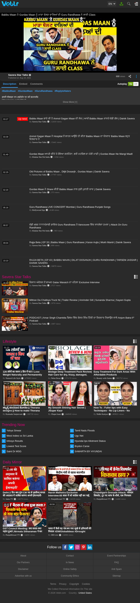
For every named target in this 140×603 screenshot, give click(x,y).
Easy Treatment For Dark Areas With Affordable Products (114, 373)
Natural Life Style (13, 378)
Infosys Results (15, 441)
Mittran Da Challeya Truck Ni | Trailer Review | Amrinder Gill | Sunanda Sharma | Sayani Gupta (80, 300)
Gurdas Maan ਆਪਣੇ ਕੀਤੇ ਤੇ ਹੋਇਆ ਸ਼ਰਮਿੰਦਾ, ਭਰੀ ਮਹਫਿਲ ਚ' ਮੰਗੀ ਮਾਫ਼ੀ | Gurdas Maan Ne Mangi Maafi (81, 153)
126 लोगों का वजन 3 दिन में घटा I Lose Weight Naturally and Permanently (22, 373)
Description (9, 83)
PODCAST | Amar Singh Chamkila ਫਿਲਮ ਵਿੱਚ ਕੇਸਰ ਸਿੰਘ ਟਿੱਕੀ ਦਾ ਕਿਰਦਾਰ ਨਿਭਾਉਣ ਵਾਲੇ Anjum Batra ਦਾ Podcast (81, 319)
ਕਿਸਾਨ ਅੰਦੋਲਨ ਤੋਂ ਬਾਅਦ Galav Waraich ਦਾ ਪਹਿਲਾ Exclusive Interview (64, 282)
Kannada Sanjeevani (14, 414)
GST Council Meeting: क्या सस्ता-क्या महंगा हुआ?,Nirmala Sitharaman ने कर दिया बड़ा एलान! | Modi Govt (22, 531)
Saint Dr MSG (14, 451)
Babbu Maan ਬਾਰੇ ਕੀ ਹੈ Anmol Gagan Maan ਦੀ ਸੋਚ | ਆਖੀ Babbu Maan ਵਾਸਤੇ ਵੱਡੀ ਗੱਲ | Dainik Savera (82, 118)
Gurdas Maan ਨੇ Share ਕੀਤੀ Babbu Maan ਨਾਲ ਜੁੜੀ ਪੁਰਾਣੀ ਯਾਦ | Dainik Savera (70, 189)
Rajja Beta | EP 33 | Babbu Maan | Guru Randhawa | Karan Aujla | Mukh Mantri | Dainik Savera (80, 242)
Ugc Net (79, 435)
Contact (70, 555)
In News (70, 562)
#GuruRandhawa (43, 91)
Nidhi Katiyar (102, 414)
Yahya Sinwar (14, 430)
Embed (23, 83)
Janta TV (9, 499)
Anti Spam (116, 569)
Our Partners (23, 562)
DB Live (54, 535)
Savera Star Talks (18, 75)
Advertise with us (23, 576)
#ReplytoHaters (62, 91)
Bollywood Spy (38, 210)
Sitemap (116, 576)
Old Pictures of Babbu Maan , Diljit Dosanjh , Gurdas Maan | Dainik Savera (69, 171)
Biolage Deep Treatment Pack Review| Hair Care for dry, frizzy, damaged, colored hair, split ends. (70, 374)
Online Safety (70, 569)
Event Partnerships (116, 555)
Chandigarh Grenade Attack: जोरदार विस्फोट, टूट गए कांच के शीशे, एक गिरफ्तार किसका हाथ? (113, 495)
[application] (70, 45)
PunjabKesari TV (58, 499)
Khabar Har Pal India (41, 157)
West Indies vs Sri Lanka (20, 435)
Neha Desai (56, 378)
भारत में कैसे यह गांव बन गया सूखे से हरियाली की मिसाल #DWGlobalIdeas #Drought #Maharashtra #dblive (69, 531)
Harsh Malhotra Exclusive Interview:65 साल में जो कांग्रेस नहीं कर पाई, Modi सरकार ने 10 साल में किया (69, 495)
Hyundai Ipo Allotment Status (90, 441)
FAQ (116, 562)
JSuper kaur (56, 414)
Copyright (74, 584)
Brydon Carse (82, 446)
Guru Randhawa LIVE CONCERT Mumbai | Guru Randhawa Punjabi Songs (69, 207)
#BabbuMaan (9, 91)
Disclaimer (23, 569)
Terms (53, 584)
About (23, 555)
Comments (36, 83)
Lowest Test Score (16, 446)
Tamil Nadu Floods (85, 430)
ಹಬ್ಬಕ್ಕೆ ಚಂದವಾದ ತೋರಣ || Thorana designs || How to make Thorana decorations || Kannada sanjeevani (22, 410)
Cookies (86, 584)
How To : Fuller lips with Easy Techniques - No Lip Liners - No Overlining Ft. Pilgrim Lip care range (114, 410)
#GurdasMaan (25, 91)
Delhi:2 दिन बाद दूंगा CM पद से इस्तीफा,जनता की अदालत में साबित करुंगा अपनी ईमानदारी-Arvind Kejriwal (24, 495)
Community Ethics (70, 576)
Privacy (62, 584)
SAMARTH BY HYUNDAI (88, 451)
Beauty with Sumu (104, 378)
